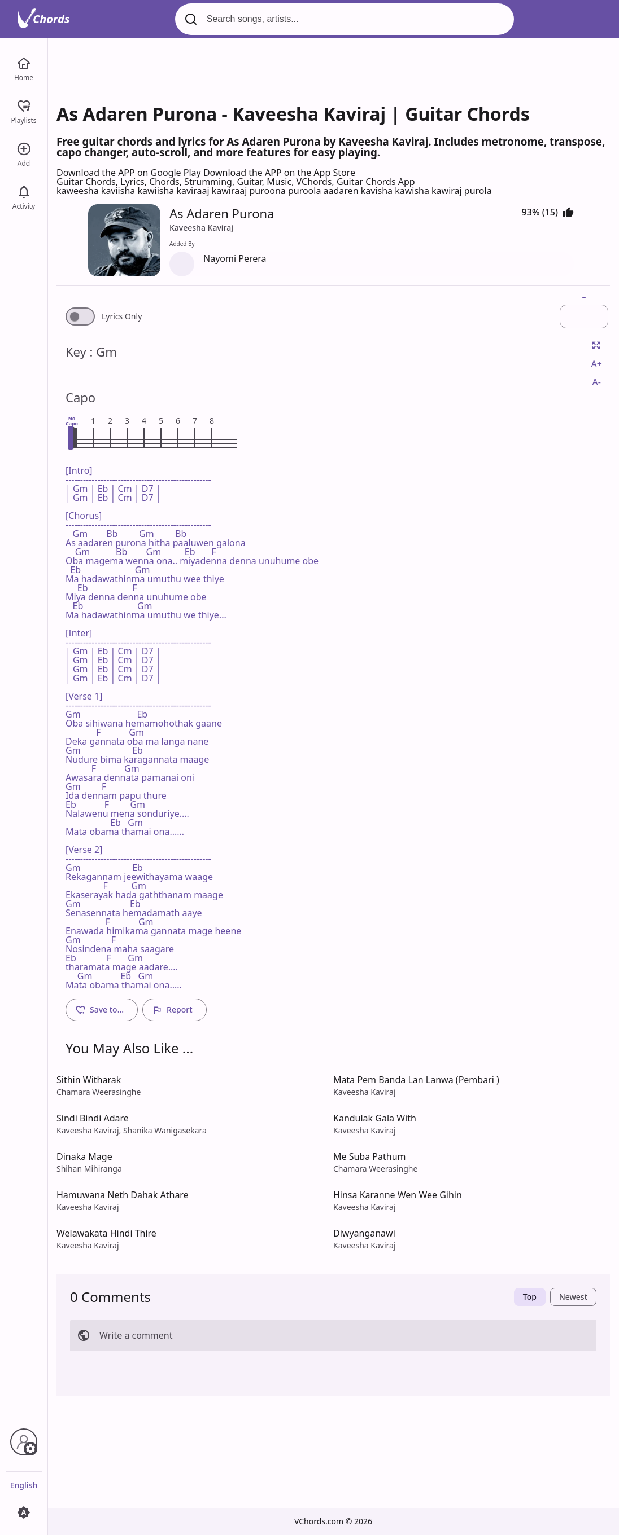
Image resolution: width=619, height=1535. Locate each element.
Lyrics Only (122, 316)
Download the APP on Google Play (129, 172)
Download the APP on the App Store (279, 172)
